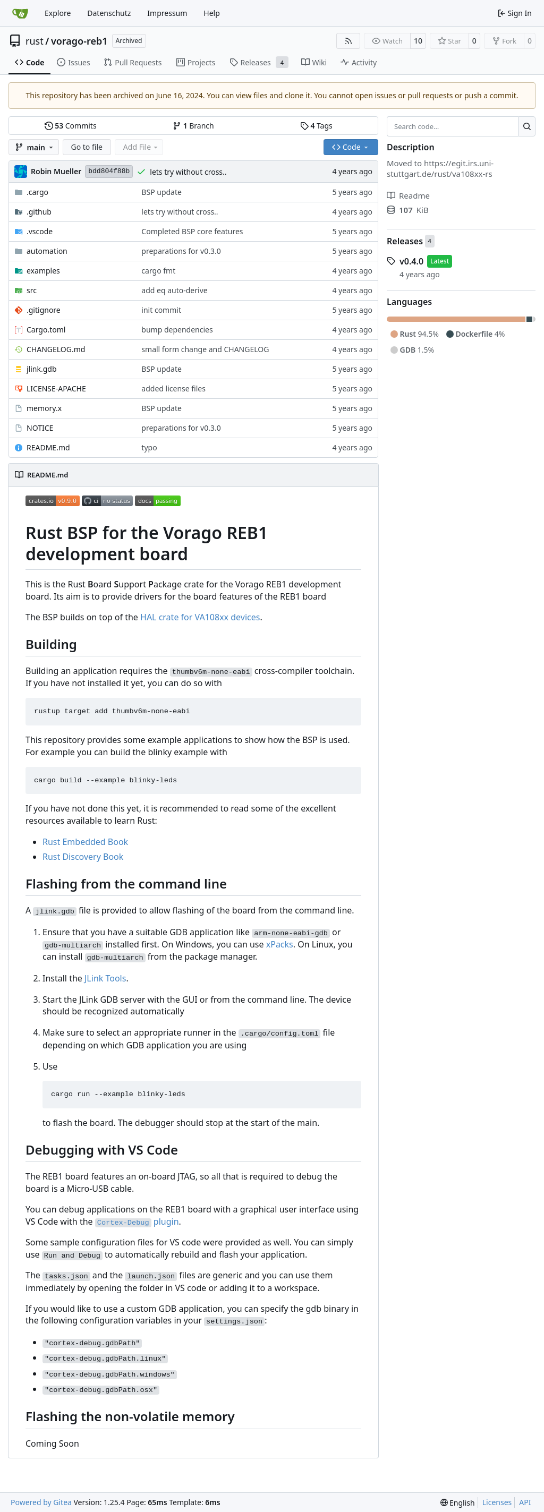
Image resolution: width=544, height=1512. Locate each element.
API (525, 1502)
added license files (173, 388)
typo (149, 447)
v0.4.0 (411, 261)
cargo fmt (158, 271)
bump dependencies (176, 329)
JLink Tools (105, 978)
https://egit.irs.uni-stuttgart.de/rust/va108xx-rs (440, 168)
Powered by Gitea (41, 1502)
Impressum (167, 13)
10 (418, 41)
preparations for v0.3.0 (180, 251)
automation (47, 251)
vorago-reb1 (79, 41)
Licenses (497, 1502)
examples (43, 271)
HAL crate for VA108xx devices (200, 617)
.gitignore (44, 310)
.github (39, 212)
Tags (316, 126)
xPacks (279, 944)
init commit (161, 310)
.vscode (40, 231)
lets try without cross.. (188, 172)
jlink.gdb (42, 369)
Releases (405, 241)
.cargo (37, 192)
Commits (71, 126)
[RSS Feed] (348, 41)
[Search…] (527, 126)
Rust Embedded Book (85, 842)
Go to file (87, 147)
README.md (48, 447)
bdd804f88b (109, 171)
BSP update (161, 192)
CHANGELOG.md (56, 349)
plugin (137, 1221)
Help (211, 13)
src (32, 290)
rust (35, 41)
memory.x (44, 408)
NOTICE (40, 428)
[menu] (457, 1503)
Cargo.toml (46, 329)
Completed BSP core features (192, 231)
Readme (408, 195)
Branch (193, 126)
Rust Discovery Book (82, 856)
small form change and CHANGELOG (205, 349)
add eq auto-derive (174, 290)
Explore (58, 13)
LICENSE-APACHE (56, 388)
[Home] (20, 13)
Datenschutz (109, 13)
